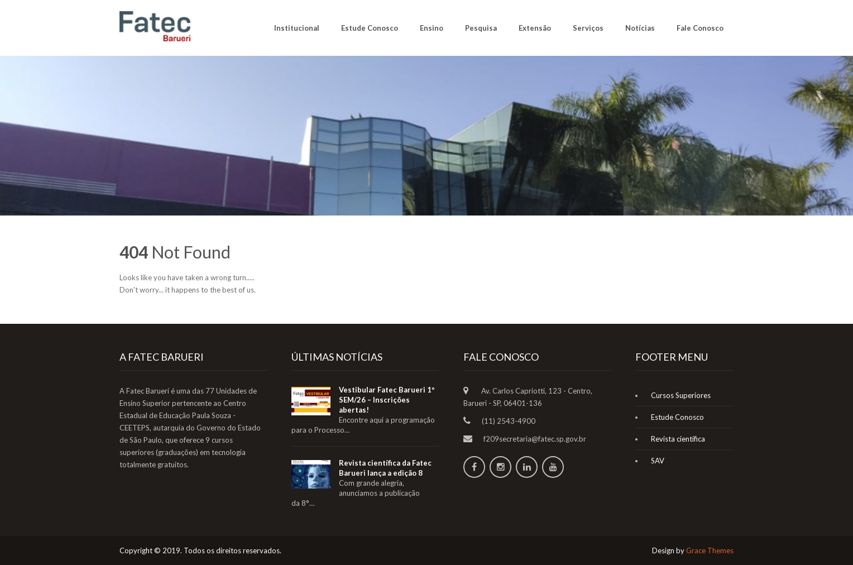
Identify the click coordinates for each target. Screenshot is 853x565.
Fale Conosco (700, 27)
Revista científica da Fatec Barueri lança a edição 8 (385, 467)
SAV (657, 460)
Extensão (535, 27)
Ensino (431, 27)
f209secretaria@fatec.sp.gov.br (534, 438)
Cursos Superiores (681, 395)
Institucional (296, 27)
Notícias (640, 27)
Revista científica (678, 438)
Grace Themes (710, 550)
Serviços (588, 27)
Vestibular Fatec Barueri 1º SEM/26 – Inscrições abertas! (387, 399)
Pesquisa (481, 27)
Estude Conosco (369, 27)
